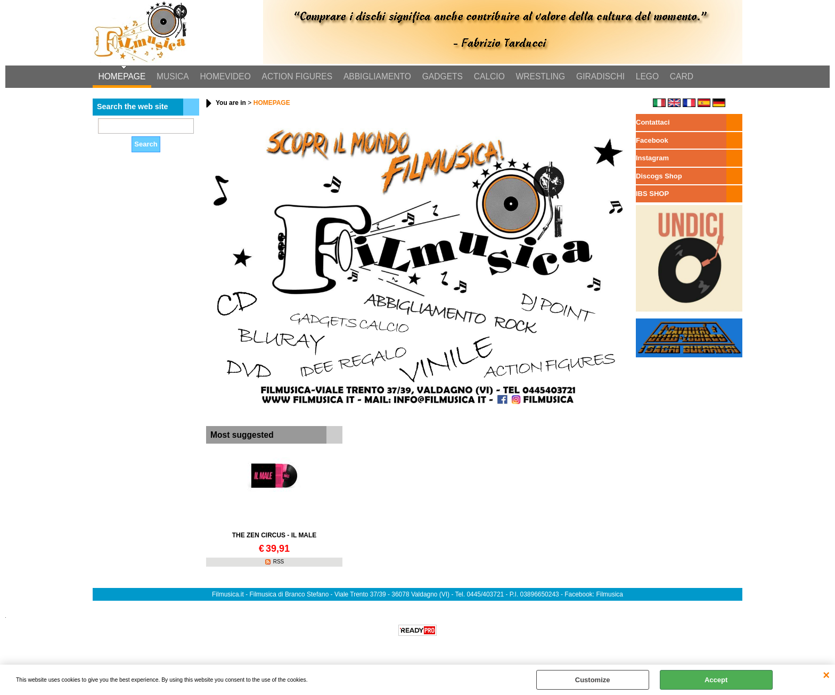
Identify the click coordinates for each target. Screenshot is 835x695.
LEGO (643, 76)
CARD (677, 76)
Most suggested (242, 435)
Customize (592, 680)
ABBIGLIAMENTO (376, 76)
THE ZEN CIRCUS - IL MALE (274, 536)
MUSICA (172, 76)
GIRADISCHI (597, 76)
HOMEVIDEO (224, 76)
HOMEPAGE (121, 76)
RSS (278, 563)
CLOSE (826, 675)
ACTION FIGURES (295, 76)
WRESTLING (537, 76)
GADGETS (440, 76)
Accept (716, 680)
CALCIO (486, 76)
